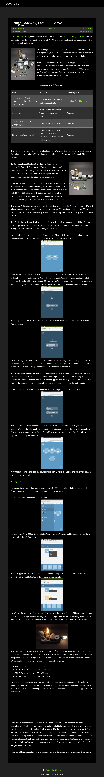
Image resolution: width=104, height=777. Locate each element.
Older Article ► (86, 28)
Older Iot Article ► (85, 32)
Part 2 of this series (21, 36)
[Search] (22, 3)
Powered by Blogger (52, 770)
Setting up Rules (17, 481)
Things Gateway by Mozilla (74, 36)
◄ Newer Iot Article (19, 32)
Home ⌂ (52, 28)
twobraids (12, 3)
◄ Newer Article (18, 28)
